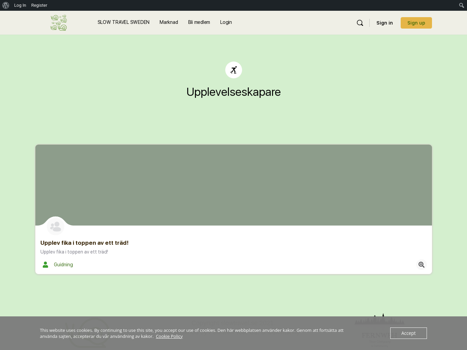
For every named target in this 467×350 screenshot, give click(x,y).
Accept (409, 333)
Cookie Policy (169, 336)
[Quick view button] (421, 264)
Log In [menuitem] (20, 5)
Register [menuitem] (39, 5)
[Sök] (360, 23)
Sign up (416, 23)
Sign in (384, 23)
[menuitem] (6, 5)
